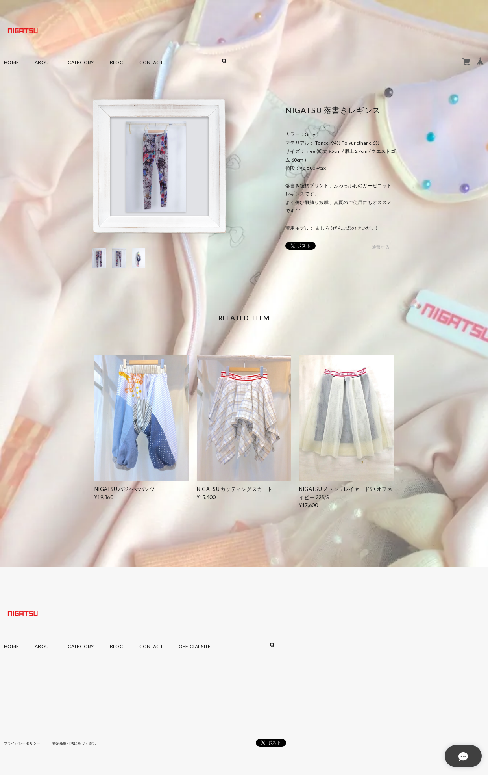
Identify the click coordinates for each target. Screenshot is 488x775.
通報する (381, 247)
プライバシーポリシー (24, 743)
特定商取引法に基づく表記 (80, 743)
